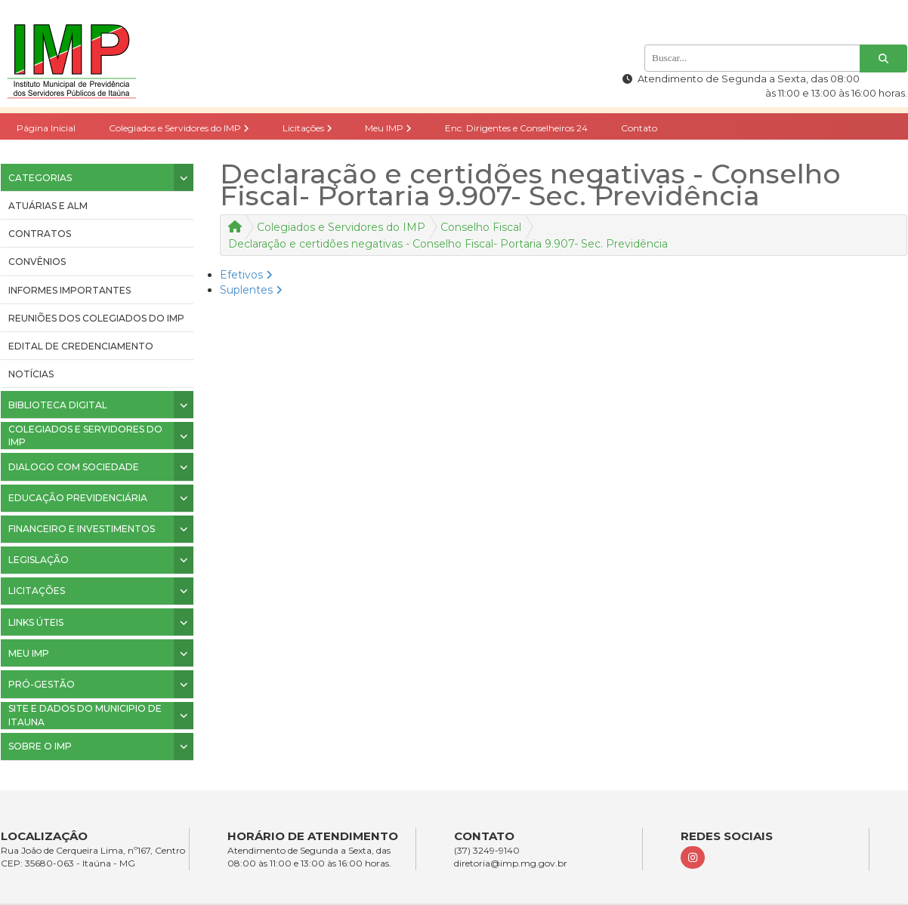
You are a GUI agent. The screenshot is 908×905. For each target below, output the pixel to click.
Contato (639, 128)
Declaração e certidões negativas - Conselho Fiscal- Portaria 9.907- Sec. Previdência (448, 244)
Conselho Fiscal (480, 227)
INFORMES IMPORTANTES (69, 290)
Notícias (31, 374)
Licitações (307, 128)
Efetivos (246, 275)
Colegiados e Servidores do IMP (179, 128)
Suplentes (251, 290)
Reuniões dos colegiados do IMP (96, 318)
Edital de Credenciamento (80, 346)
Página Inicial (46, 128)
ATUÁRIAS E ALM (48, 205)
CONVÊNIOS (37, 261)
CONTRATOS (39, 233)
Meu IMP (388, 128)
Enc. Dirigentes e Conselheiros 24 (516, 128)
